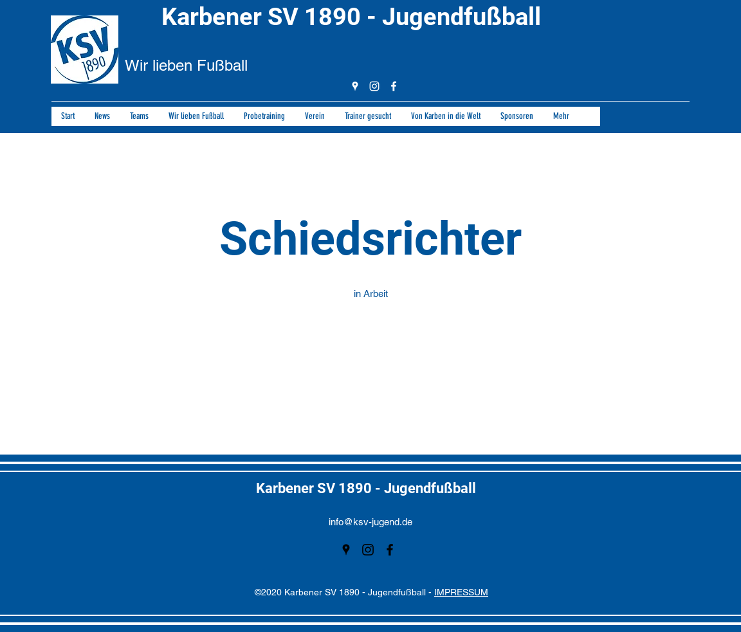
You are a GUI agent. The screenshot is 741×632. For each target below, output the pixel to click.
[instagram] (374, 86)
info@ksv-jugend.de (370, 521)
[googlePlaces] (355, 86)
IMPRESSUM (461, 592)
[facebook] (393, 86)
